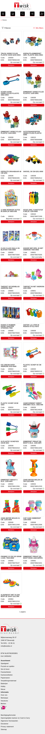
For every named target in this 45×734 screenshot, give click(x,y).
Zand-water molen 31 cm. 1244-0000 (10, 519)
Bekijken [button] (11, 65)
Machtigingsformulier (8, 715)
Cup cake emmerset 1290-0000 (32, 519)
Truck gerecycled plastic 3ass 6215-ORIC (11, 54)
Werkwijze (4, 698)
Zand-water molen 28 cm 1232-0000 (32, 480)
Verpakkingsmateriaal (8, 680)
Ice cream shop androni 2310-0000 (8, 365)
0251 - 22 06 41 (9, 643)
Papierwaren (5, 678)
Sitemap (4, 729)
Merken (3, 703)
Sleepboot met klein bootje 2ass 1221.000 (10, 595)
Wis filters (38, 28)
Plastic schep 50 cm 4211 (32, 365)
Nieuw (3, 689)
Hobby (3, 686)
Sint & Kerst (5, 669)
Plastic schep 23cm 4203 (9, 404)
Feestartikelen (6, 672)
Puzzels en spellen (7, 666)
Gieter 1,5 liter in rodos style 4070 (31, 325)
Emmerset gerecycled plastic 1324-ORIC (11, 132)
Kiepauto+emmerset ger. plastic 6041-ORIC (33, 54)
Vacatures (4, 701)
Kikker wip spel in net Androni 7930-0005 (33, 249)
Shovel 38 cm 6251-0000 (33, 171)
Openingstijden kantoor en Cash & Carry (15, 718)
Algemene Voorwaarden (9, 721)
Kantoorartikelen (7, 675)
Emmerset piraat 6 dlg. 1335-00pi (9, 480)
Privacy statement (7, 726)
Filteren (6, 28)
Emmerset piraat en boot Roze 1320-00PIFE (33, 557)
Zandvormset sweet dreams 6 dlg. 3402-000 (33, 404)
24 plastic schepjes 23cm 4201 (10, 442)
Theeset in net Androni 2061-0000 (33, 287)
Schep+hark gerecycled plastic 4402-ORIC (10, 93)
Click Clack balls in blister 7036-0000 (10, 249)
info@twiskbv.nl (6, 646)
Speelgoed (4, 663)
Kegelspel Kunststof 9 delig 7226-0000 (33, 210)
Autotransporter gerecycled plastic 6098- (32, 133)
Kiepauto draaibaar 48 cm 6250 (11, 172)
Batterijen (4, 683)
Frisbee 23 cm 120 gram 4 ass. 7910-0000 (11, 557)
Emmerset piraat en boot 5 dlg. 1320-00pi (32, 442)
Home (4, 20)
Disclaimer (4, 724)
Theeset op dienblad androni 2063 (10, 287)
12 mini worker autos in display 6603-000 (10, 210)
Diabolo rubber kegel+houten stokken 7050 (8, 326)
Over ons (4, 695)
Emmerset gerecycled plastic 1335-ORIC (33, 92)
